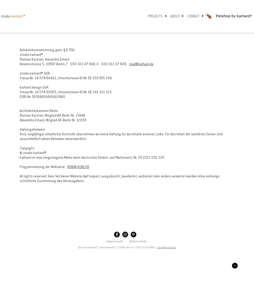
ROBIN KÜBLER (78, 167)
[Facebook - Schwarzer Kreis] (117, 234)
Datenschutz (138, 241)
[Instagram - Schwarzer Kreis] (125, 234)
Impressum (114, 241)
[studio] (7, 16)
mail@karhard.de (141, 64)
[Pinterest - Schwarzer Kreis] (133, 234)
